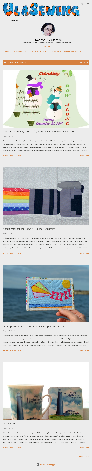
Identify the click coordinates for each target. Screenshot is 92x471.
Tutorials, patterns (38, 51)
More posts (84, 456)
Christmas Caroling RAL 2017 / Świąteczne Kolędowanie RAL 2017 (39, 131)
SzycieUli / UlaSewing (48, 39)
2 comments (15, 156)
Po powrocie (9, 423)
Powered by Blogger (46, 464)
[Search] (82, 4)
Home (5, 51)
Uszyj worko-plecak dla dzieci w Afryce (65, 51)
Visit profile (48, 46)
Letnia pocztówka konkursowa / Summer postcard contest (34, 326)
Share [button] (5, 156)
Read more (84, 156)
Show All (84, 62)
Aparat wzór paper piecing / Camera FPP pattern (29, 228)
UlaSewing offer (19, 51)
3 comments (15, 253)
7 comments (15, 448)
